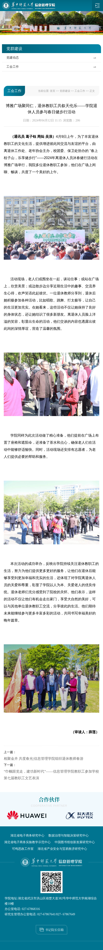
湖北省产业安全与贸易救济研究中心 (62, 848)
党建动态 (12, 57)
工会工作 (12, 66)
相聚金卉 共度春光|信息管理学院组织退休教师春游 (43, 758)
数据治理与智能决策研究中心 (68, 835)
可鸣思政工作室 (23, 848)
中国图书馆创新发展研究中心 (75, 842)
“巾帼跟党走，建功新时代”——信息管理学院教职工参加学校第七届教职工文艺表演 (51, 775)
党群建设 (65, 90)
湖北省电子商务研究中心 (27, 835)
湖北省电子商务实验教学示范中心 (27, 842)
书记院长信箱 (51, 928)
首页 (52, 90)
